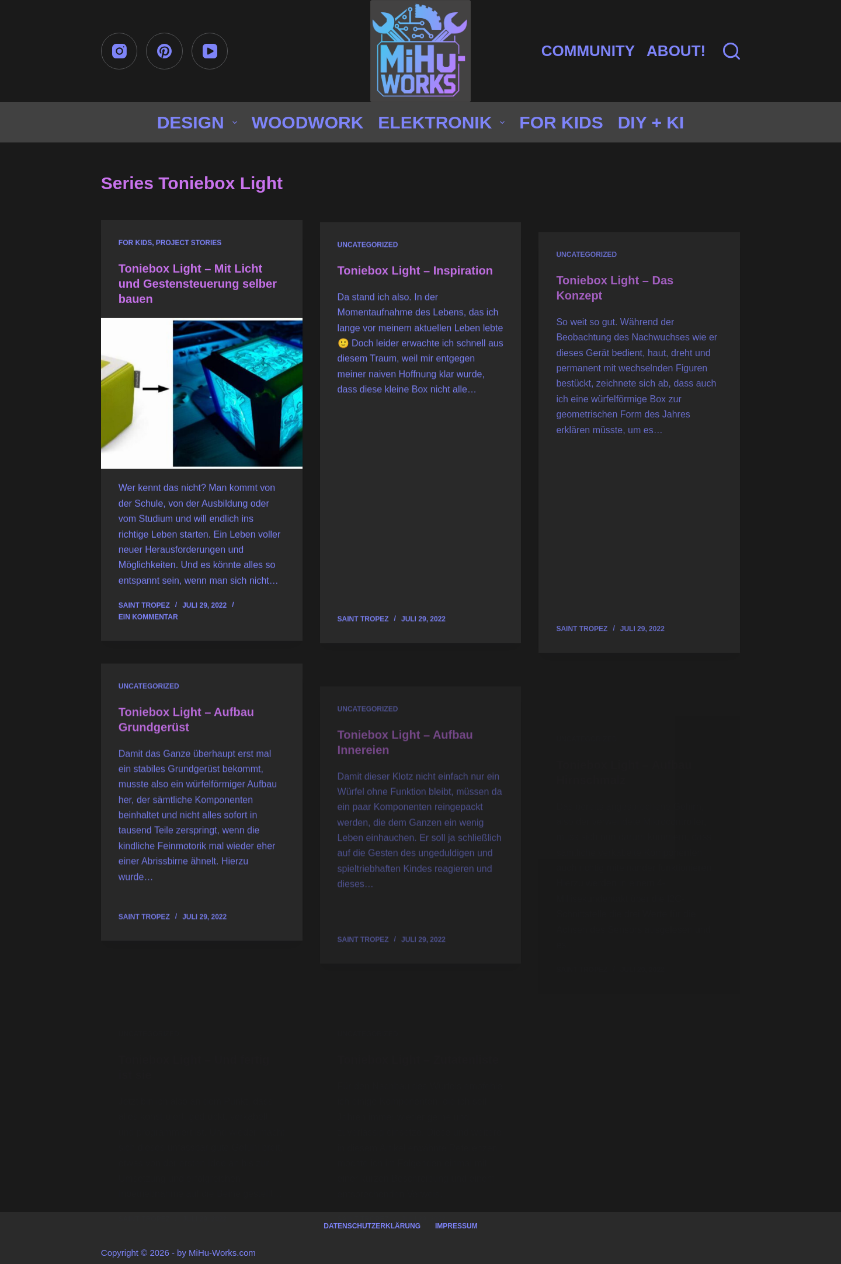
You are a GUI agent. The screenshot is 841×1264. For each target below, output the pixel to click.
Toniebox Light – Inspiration (415, 273)
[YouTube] (210, 51)
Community (588, 51)
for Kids (561, 122)
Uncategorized (368, 248)
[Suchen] (731, 51)
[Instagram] (119, 51)
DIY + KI (651, 122)
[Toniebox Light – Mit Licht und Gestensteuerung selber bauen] (202, 394)
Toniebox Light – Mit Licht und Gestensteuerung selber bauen (198, 284)
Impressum (456, 1226)
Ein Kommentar (148, 618)
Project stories (188, 243)
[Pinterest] (164, 51)
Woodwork (308, 122)
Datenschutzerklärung (372, 1226)
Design (199, 122)
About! (676, 51)
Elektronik (443, 122)
